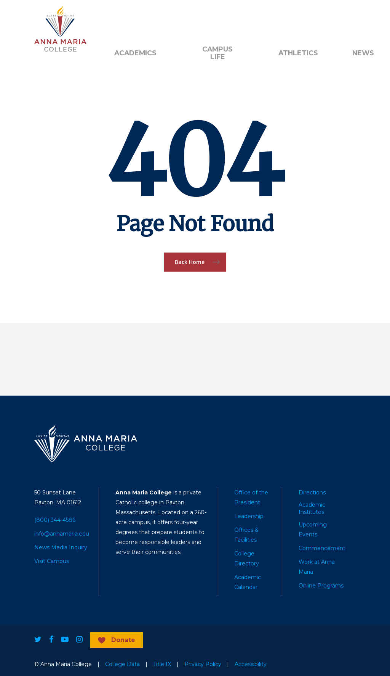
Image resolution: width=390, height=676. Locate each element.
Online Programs (321, 585)
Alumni (123, 19)
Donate (158, 19)
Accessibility (251, 664)
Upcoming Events (313, 529)
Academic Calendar (247, 582)
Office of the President (251, 497)
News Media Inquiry (60, 547)
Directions (312, 492)
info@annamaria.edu (61, 533)
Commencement (322, 548)
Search (296, 19)
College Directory (246, 558)
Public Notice (247, 19)
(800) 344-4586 (54, 520)
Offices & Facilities (246, 534)
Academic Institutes (312, 508)
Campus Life (217, 53)
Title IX (162, 664)
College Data (122, 664)
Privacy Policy (202, 664)
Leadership (249, 516)
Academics (135, 53)
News (363, 53)
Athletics (298, 53)
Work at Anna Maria (317, 567)
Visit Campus (51, 561)
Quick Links (199, 19)
